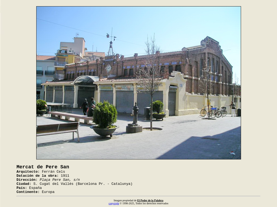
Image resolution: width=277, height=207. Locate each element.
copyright (114, 203)
